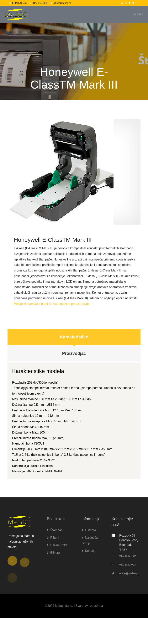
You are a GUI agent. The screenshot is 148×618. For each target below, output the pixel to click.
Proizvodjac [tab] (74, 355)
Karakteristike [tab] (74, 338)
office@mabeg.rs (60, 3)
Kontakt (88, 550)
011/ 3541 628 (38, 3)
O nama (89, 530)
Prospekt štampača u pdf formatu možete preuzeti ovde (52, 305)
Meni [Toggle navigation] (138, 14)
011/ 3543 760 (18, 3)
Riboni (53, 537)
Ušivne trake (57, 545)
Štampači (55, 530)
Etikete (53, 552)
